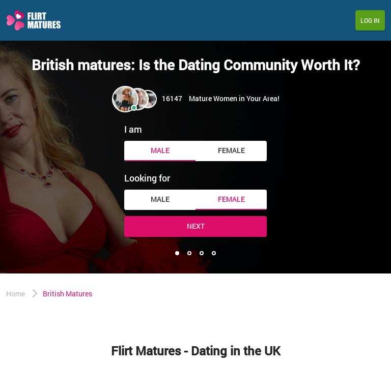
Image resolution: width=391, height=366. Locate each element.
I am (133, 129)
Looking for (147, 178)
